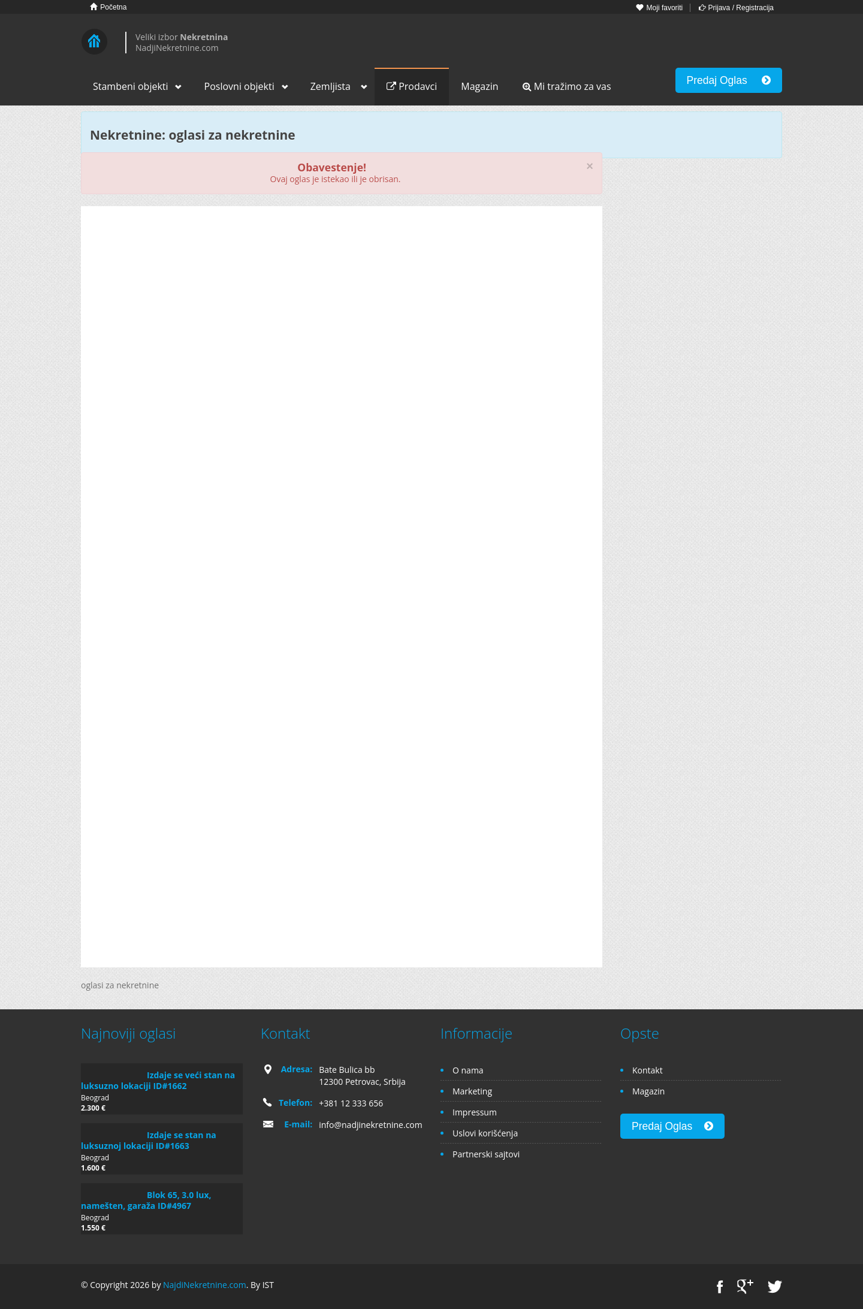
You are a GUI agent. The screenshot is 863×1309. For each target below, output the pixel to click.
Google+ (745, 1286)
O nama (468, 1070)
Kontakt (647, 1070)
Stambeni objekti (130, 86)
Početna (108, 6)
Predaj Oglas (729, 80)
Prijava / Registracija (736, 8)
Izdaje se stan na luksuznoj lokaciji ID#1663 (148, 1140)
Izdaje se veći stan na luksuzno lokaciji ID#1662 (158, 1080)
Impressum (474, 1112)
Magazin (479, 86)
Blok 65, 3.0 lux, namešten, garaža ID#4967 (146, 1200)
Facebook (720, 1286)
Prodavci (412, 86)
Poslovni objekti (239, 86)
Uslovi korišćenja (485, 1133)
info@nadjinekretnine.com (371, 1124)
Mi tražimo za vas (567, 86)
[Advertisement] (341, 308)
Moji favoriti (659, 8)
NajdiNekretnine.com (204, 1284)
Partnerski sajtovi (486, 1154)
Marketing (472, 1091)
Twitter (775, 1286)
